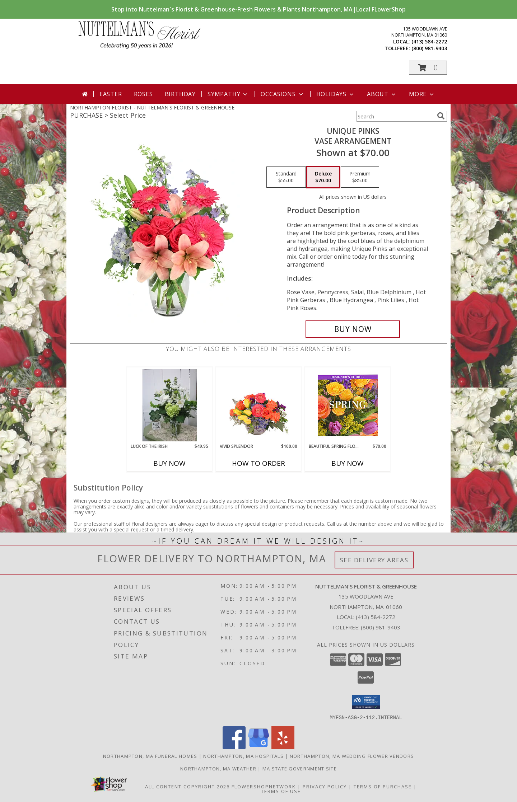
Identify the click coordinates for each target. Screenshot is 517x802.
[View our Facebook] (234, 747)
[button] (428, 68)
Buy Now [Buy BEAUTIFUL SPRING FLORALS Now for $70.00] (347, 463)
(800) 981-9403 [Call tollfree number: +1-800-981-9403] (429, 48)
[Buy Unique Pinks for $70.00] (353, 329)
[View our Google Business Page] (258, 747)
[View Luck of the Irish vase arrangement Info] (170, 405)
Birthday (180, 94)
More (422, 94)
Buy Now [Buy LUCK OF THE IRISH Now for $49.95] (169, 463)
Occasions (282, 94)
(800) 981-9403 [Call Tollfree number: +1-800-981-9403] (380, 627)
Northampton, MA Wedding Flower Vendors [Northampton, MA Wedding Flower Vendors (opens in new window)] (352, 755)
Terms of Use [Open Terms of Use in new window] (281, 791)
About (382, 94)
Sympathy (228, 94)
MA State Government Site (299, 768)
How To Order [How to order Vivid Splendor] (258, 463)
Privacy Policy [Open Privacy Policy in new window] (325, 786)
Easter (110, 94)
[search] (441, 116)
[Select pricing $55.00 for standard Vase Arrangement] (286, 177)
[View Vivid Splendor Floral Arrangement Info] (259, 405)
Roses (143, 94)
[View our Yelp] (282, 747)
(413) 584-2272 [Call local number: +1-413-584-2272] (429, 41)
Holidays (335, 94)
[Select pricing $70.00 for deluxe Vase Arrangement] (323, 177)
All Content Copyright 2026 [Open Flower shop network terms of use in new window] (187, 786)
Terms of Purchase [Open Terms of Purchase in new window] (383, 786)
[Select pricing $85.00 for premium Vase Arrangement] (360, 177)
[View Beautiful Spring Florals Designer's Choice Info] (348, 405)
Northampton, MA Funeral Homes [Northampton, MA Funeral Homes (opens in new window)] (150, 755)
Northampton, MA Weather (218, 768)
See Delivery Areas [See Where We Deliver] (374, 560)
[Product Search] (395, 116)
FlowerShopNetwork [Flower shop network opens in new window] (264, 786)
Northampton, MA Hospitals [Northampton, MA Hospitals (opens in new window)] (243, 755)
